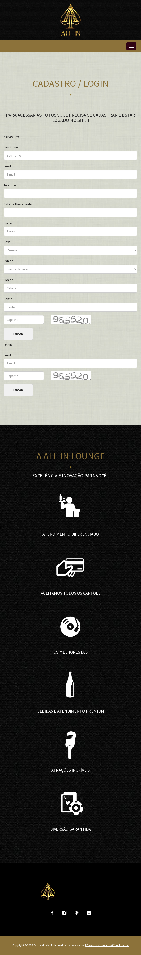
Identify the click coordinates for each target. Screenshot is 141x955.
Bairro (8, 223)
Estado (9, 261)
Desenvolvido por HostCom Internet (107, 945)
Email (7, 166)
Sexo (7, 242)
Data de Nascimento (18, 204)
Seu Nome (11, 147)
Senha (8, 299)
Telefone (10, 185)
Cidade (9, 280)
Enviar (18, 334)
